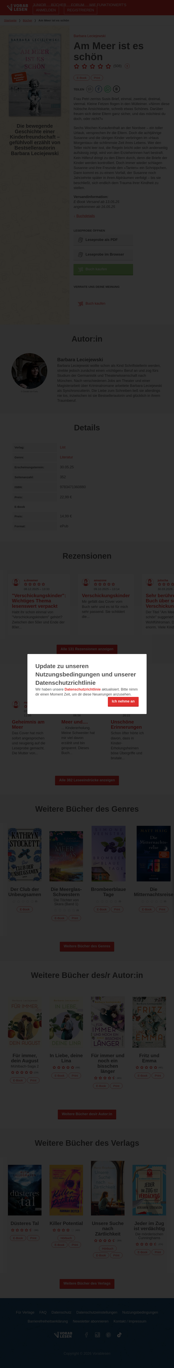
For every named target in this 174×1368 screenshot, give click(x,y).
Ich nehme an (123, 701)
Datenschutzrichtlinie (83, 689)
